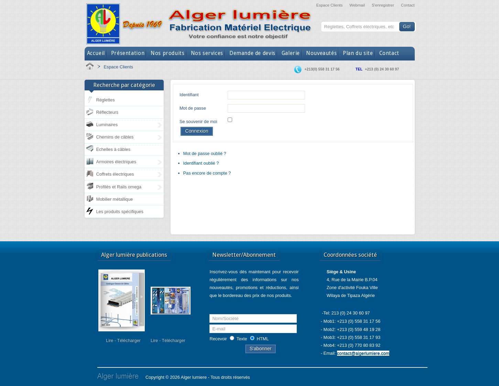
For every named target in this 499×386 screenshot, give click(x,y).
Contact (408, 5)
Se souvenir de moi (198, 121)
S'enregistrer (383, 5)
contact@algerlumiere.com (363, 353)
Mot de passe (193, 108)
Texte (242, 338)
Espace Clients (329, 5)
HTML (263, 338)
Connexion (196, 131)
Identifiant (189, 94)
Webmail (357, 5)
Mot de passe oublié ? (204, 153)
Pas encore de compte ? (207, 173)
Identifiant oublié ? (201, 163)
